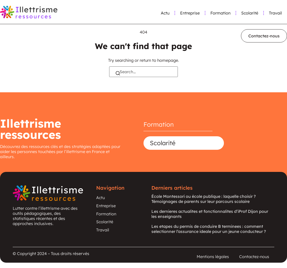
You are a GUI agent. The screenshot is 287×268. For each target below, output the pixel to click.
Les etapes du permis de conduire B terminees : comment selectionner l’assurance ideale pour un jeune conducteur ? (208, 229)
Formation (220, 13)
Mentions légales (213, 257)
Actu (165, 13)
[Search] (117, 74)
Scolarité (249, 13)
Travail (275, 13)
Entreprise (190, 13)
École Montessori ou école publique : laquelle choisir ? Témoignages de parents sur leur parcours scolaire (203, 199)
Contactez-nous (254, 257)
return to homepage (159, 60)
